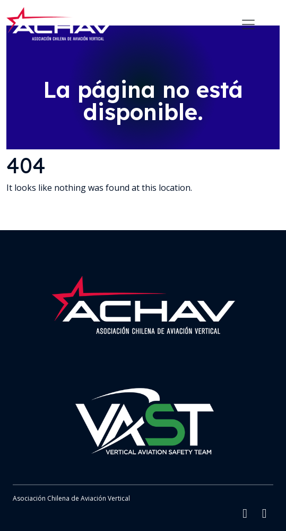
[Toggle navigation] (248, 24)
